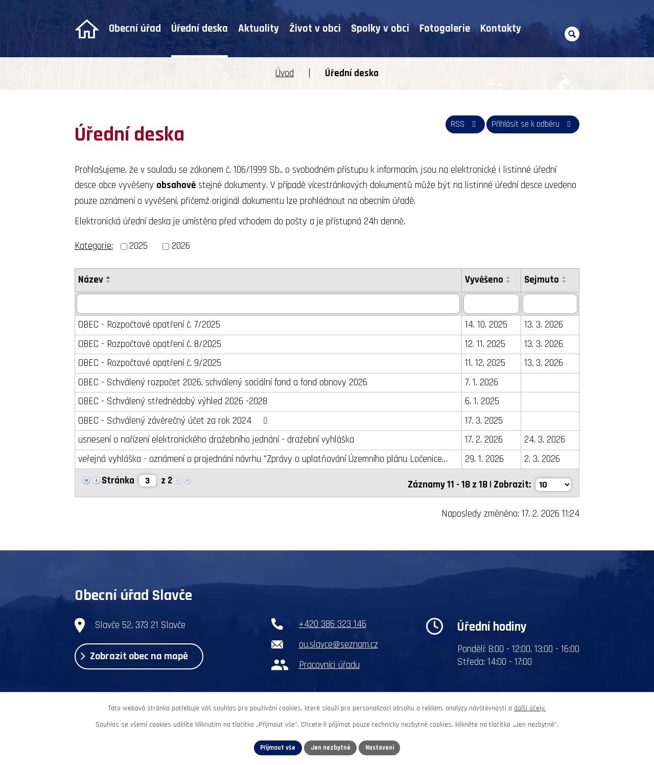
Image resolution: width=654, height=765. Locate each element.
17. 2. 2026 (486, 440)
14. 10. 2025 (489, 325)
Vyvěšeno (487, 279)
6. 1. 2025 (485, 402)
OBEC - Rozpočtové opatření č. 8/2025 (149, 344)
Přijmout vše (274, 746)
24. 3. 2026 (547, 440)
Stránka (118, 481)
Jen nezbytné (331, 746)
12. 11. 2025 (488, 344)
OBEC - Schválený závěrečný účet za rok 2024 (174, 420)
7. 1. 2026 (484, 382)
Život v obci (315, 28)
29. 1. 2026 (487, 459)
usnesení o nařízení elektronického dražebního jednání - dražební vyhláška (216, 440)
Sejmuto (544, 279)
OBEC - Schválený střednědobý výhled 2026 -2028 (172, 402)
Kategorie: (94, 246)
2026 (181, 246)
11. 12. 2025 (488, 363)
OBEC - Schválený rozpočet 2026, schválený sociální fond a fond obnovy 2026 (222, 382)
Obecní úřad (135, 28)
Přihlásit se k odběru (527, 128)
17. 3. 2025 (486, 420)
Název (90, 279)
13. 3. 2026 (546, 325)
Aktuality (258, 28)
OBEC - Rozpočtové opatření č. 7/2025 (149, 325)
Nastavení (384, 746)
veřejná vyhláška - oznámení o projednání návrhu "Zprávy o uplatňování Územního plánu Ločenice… (263, 459)
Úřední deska (199, 28)
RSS (450, 128)
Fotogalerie (444, 28)
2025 (138, 246)
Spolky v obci (380, 28)
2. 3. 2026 (545, 459)
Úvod (87, 29)
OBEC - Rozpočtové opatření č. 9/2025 (149, 363)
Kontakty (500, 28)
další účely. (530, 706)
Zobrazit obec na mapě (147, 659)
